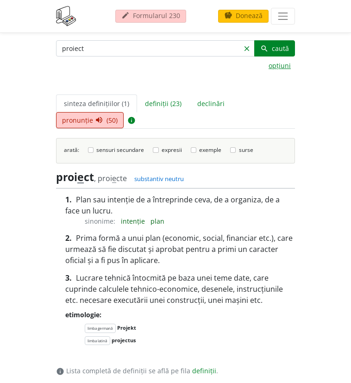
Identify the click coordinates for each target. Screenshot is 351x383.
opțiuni (280, 65)
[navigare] (283, 16)
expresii (172, 150)
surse (246, 150)
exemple (210, 150)
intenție (134, 221)
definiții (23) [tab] (163, 103)
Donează (243, 15)
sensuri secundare (120, 150)
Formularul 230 (150, 15)
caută (274, 48)
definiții (204, 370)
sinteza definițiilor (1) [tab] (96, 103)
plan (157, 221)
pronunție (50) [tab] (90, 120)
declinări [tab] (211, 103)
